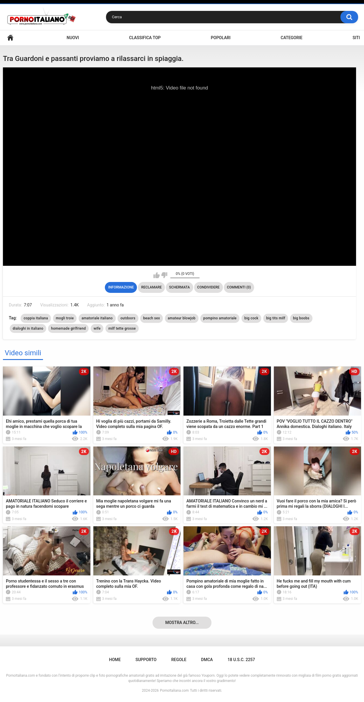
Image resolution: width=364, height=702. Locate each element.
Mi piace (156, 275)
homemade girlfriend (68, 328)
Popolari (221, 37)
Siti (356, 37)
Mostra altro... (182, 622)
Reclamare (151, 287)
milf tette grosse (122, 328)
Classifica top (145, 37)
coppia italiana (36, 318)
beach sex (151, 318)
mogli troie (65, 318)
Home (10, 37)
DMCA (207, 659)
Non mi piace (164, 275)
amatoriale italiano (97, 318)
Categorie (291, 37)
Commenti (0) (239, 287)
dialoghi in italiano (28, 328)
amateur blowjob (182, 318)
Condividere (208, 287)
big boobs (301, 318)
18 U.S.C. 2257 (241, 659)
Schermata (179, 287)
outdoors (127, 318)
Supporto (145, 659)
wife (97, 328)
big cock (251, 318)
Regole (178, 659)
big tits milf (275, 318)
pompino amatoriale (219, 318)
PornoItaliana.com (174, 690)
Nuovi (73, 37)
